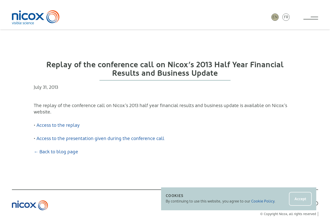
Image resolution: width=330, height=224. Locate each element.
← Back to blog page (56, 151)
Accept (300, 199)
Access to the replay (58, 125)
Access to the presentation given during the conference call (100, 138)
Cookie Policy (262, 201)
